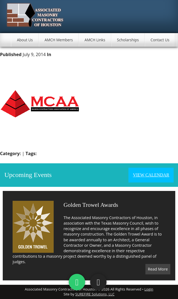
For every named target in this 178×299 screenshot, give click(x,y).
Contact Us (160, 39)
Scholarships (128, 39)
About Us (25, 39)
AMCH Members (59, 39)
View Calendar (151, 175)
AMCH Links (95, 39)
